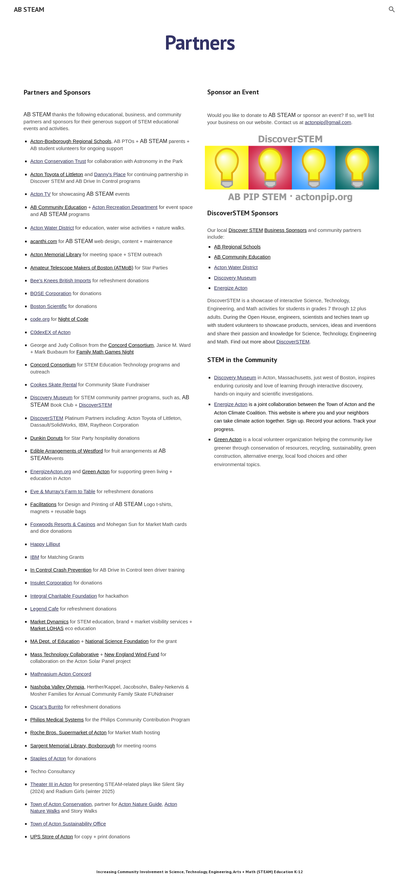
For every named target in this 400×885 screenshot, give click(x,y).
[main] (200, 42)
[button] (392, 9)
